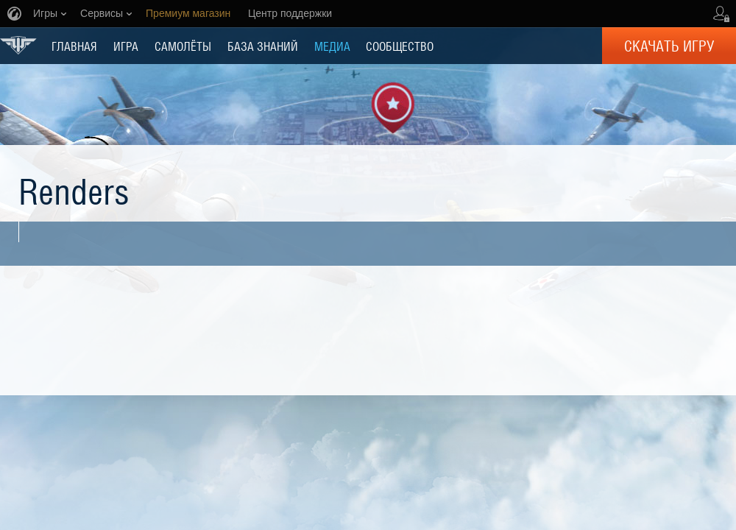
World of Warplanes (18, 45)
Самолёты (183, 46)
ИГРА (125, 46)
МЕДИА (332, 46)
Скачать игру (669, 45)
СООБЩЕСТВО (400, 46)
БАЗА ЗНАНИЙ (262, 46)
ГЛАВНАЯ (74, 46)
